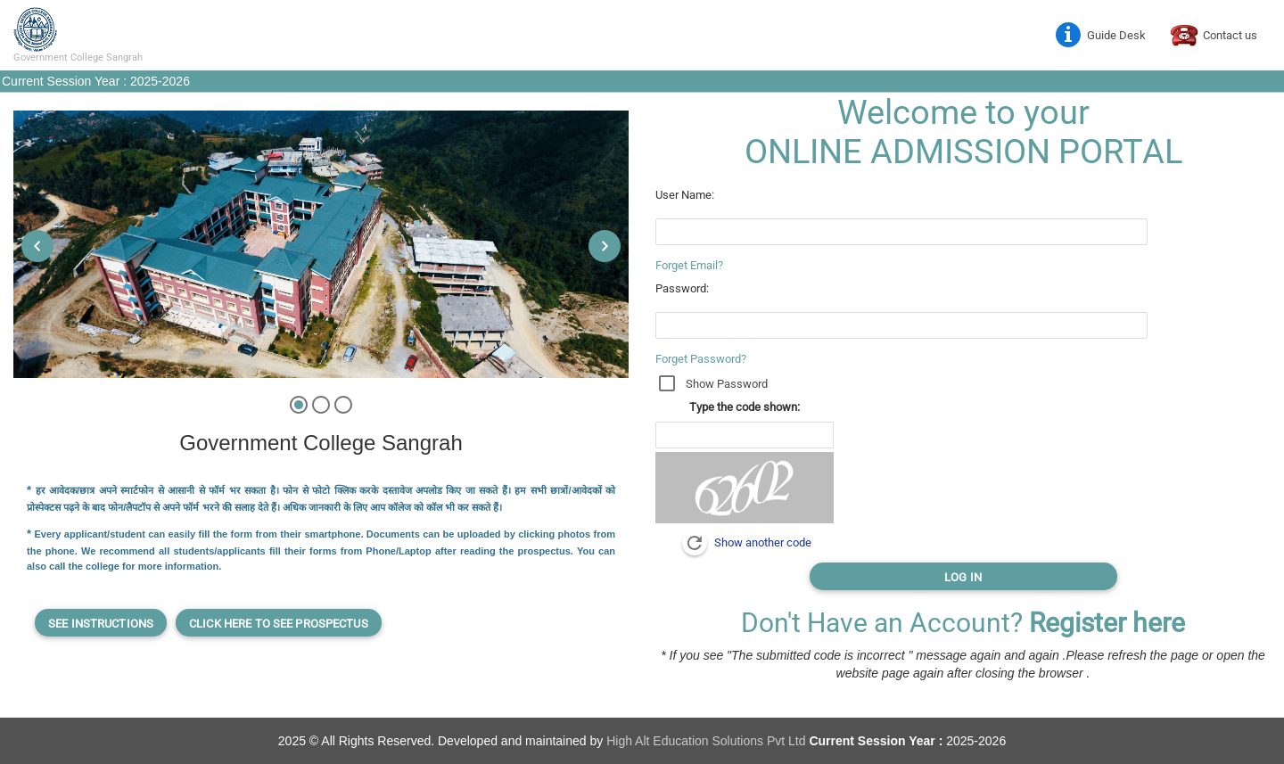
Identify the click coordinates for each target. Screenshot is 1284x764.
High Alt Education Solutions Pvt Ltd (707, 741)
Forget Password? (700, 359)
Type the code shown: (744, 407)
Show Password (727, 383)
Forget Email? (689, 265)
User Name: (684, 194)
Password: (682, 288)
